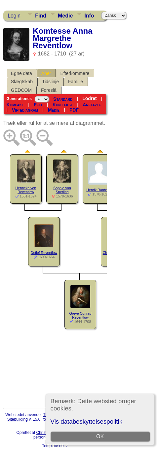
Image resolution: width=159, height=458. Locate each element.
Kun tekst (63, 104)
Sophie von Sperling (62, 190)
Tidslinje (50, 81)
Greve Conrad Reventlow (80, 315)
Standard (62, 98)
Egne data (21, 73)
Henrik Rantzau (98, 190)
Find (40, 15)
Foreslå (49, 90)
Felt (38, 104)
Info (89, 15)
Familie (75, 81)
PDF (74, 110)
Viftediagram (25, 110)
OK (100, 436)
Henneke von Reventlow (26, 190)
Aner (46, 73)
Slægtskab (22, 81)
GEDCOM (21, 90)
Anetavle (92, 104)
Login (14, 15)
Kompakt (15, 104)
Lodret (89, 98)
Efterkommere (74, 73)
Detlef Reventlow (44, 253)
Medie (65, 15)
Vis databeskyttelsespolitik (86, 421)
